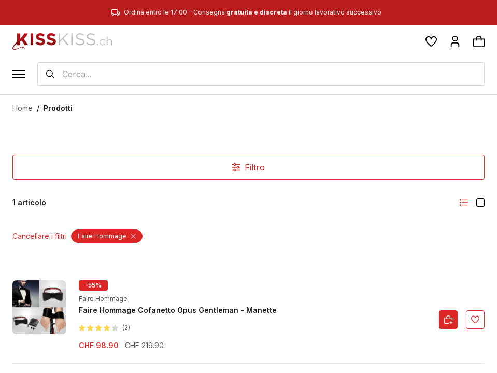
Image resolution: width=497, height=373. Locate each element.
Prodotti (58, 108)
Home (22, 108)
